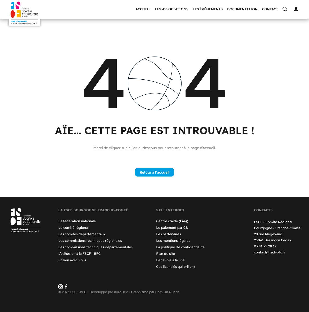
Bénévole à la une (170, 260)
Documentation (242, 9)
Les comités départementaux (81, 234)
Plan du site (165, 253)
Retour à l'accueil (154, 172)
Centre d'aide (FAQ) (172, 221)
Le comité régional (73, 227)
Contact (270, 9)
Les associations (171, 9)
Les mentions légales (173, 240)
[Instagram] (60, 288)
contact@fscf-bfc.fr (269, 252)
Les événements (208, 9)
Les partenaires (168, 234)
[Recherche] (286, 9)
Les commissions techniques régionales (90, 240)
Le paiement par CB (172, 227)
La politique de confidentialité (180, 247)
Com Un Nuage (167, 292)
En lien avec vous (72, 260)
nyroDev (121, 292)
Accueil (143, 9)
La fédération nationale (77, 221)
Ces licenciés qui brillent (175, 266)
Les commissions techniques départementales (95, 247)
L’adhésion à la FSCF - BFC (79, 253)
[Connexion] (297, 9)
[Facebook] (66, 288)
